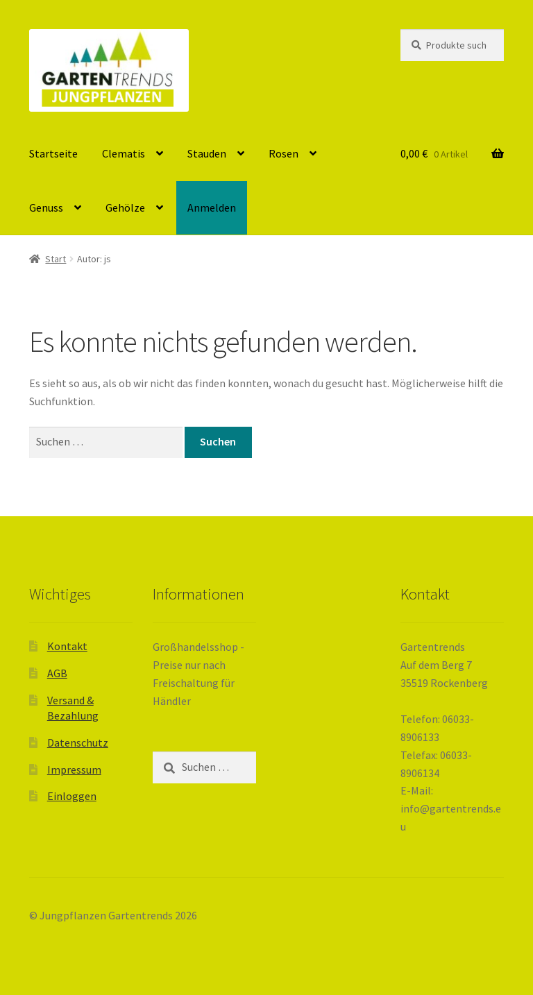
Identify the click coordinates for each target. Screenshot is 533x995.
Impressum (74, 769)
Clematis (123, 153)
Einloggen (71, 796)
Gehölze (125, 207)
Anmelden (211, 207)
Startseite (53, 153)
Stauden (206, 153)
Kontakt (67, 646)
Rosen (283, 153)
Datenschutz (77, 742)
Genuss (46, 207)
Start (55, 259)
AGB (57, 673)
